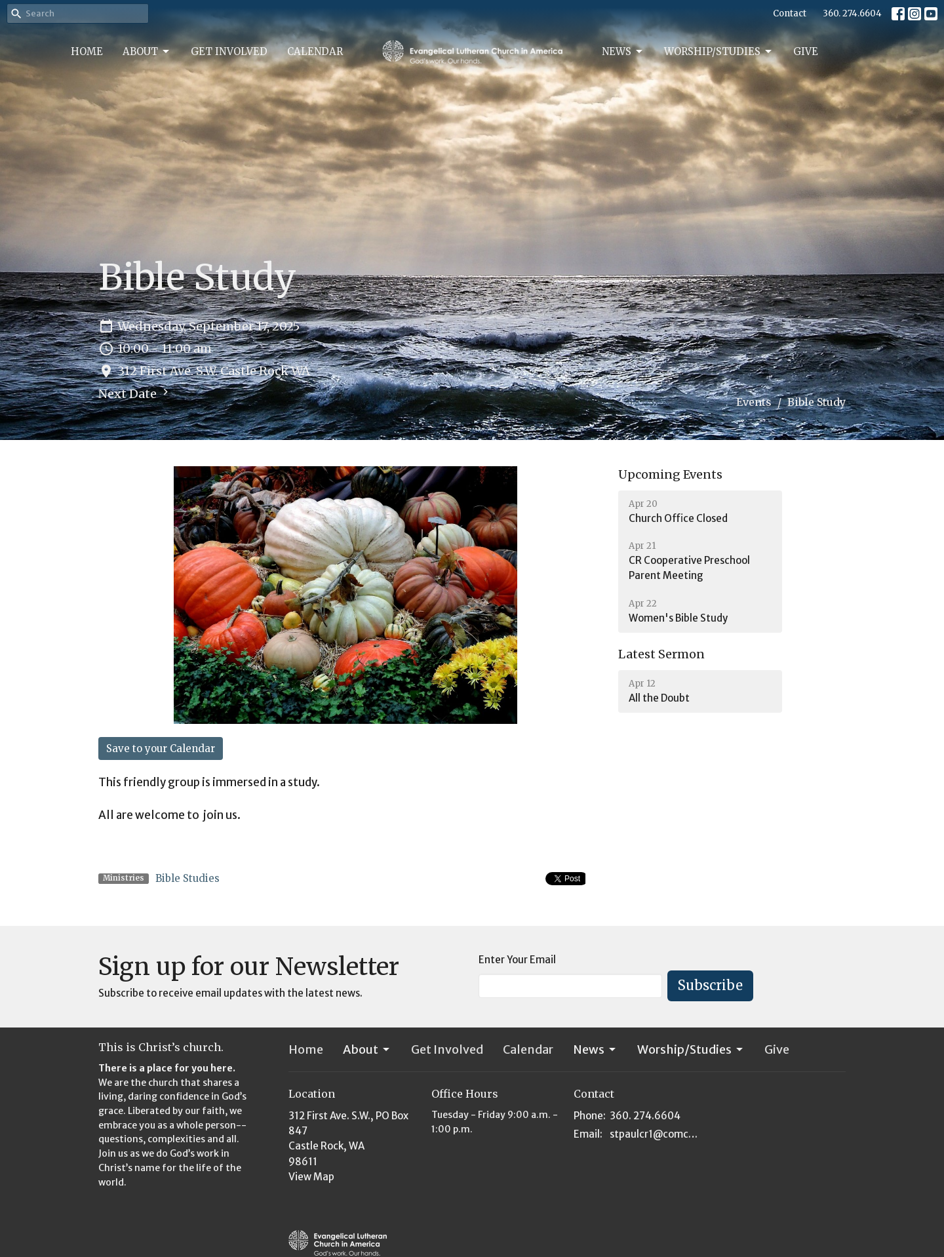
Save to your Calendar (160, 748)
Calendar (315, 51)
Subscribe (710, 985)
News (623, 51)
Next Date (135, 393)
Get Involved (229, 51)
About (147, 51)
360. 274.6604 (852, 13)
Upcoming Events (670, 474)
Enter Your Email (517, 959)
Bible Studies (187, 878)
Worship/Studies (719, 51)
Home (87, 51)
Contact (789, 13)
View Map (311, 1176)
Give (805, 51)
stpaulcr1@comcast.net (656, 1134)
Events (754, 402)
